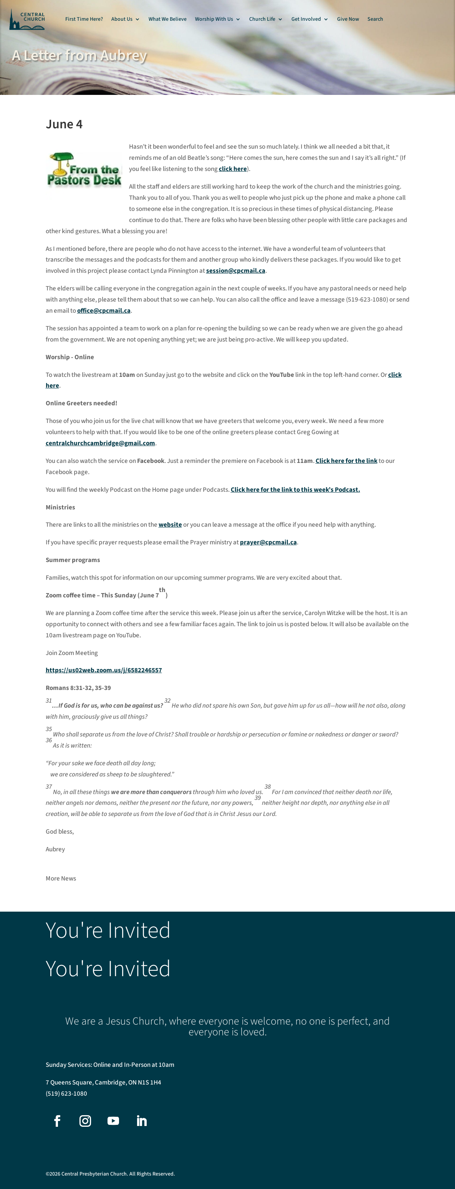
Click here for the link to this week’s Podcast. (295, 489)
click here (233, 169)
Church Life (262, 19)
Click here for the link (346, 461)
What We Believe (168, 19)
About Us (121, 19)
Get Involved (306, 19)
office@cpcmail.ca (104, 310)
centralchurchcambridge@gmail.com (100, 443)
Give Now (348, 19)
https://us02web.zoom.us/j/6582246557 (104, 670)
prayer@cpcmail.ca (268, 542)
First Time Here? (84, 19)
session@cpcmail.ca (235, 270)
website (170, 524)
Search (375, 19)
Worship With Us (214, 19)
